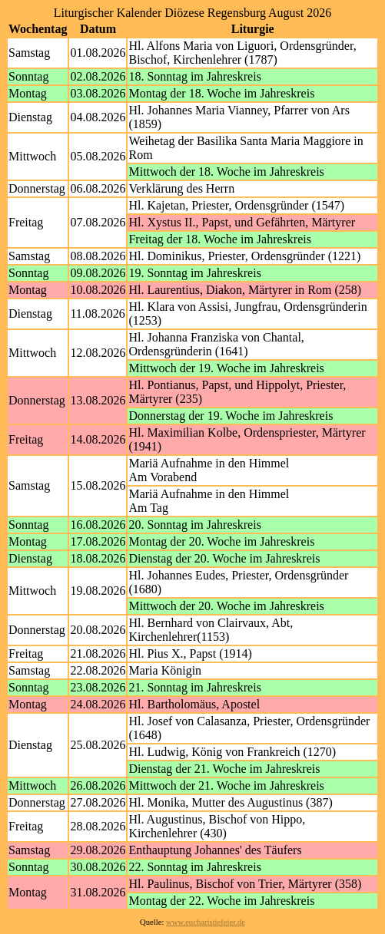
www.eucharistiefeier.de (205, 922)
